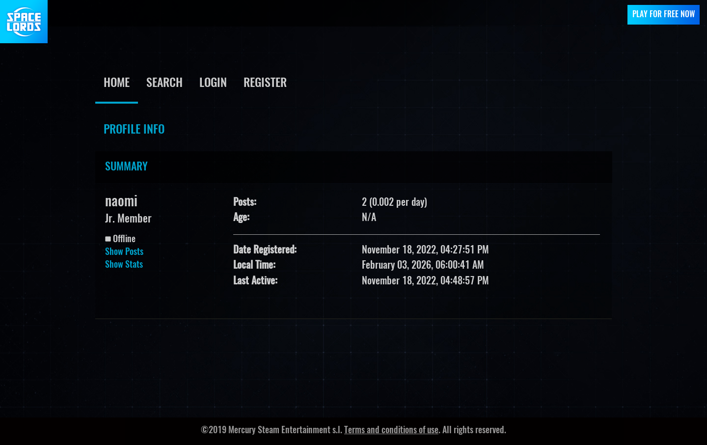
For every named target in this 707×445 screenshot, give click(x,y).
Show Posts (124, 252)
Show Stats (124, 265)
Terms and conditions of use (391, 430)
